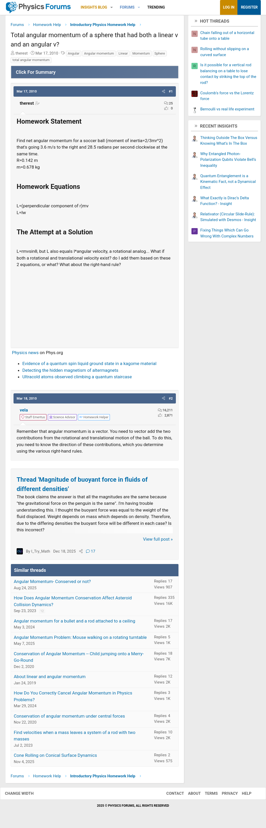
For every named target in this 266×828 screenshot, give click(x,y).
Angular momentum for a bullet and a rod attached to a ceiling (74, 622)
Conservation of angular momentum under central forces (69, 717)
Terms (206, 795)
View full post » (158, 541)
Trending (156, 7)
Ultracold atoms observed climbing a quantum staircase (77, 378)
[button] (111, 7)
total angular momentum (31, 62)
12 (42, 613)
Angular (73, 55)
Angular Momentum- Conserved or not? (52, 583)
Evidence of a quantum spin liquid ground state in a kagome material (89, 365)
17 (90, 553)
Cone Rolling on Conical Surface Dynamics (55, 757)
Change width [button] (24, 795)
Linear (123, 55)
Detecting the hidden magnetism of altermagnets (70, 372)
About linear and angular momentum (49, 678)
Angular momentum (99, 55)
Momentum (141, 55)
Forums (127, 7)
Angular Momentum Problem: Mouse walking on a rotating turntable (80, 639)
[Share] (81, 553)
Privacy (225, 795)
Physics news (25, 354)
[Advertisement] (95, 307)
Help (241, 795)
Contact (170, 795)
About (189, 795)
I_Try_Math (40, 553)
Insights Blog (94, 7)
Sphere (160, 55)
